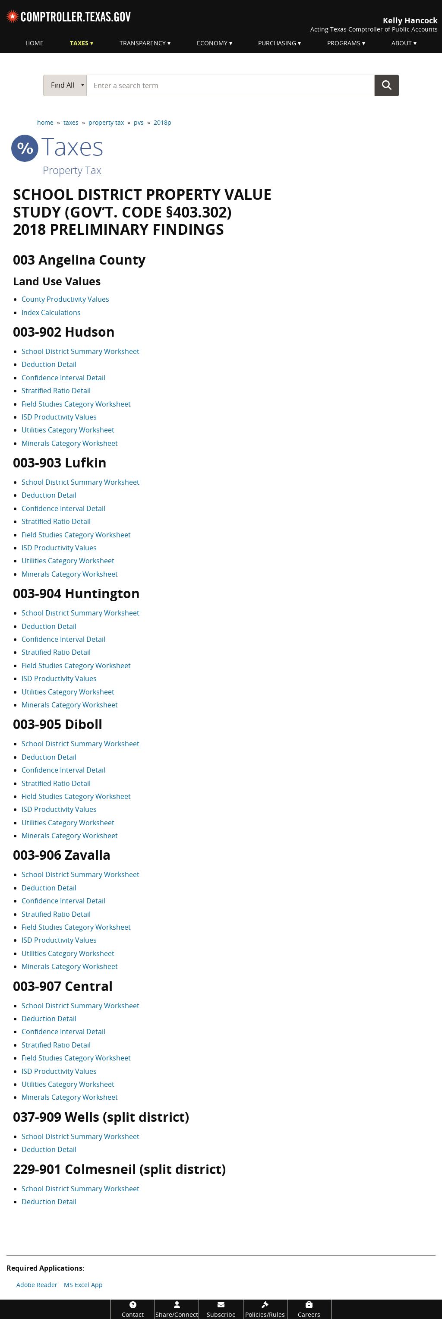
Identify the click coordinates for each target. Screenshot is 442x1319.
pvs (139, 122)
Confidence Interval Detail (63, 377)
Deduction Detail (49, 364)
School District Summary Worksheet (80, 351)
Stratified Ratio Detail (56, 390)
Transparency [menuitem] (143, 43)
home (45, 122)
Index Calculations (51, 312)
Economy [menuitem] (212, 43)
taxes (71, 122)
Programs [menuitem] (343, 43)
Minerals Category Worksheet (70, 443)
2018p (162, 122)
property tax (106, 122)
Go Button (387, 85)
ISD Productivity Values (59, 417)
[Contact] (133, 1309)
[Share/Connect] (177, 1309)
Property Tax (72, 170)
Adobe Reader (36, 1285)
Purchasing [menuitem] (277, 43)
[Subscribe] (221, 1309)
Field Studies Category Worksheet (76, 404)
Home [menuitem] (34, 43)
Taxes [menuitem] (79, 43)
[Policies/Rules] (265, 1309)
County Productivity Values (65, 299)
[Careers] (309, 1309)
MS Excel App (83, 1285)
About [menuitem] (401, 43)
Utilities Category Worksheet (68, 430)
